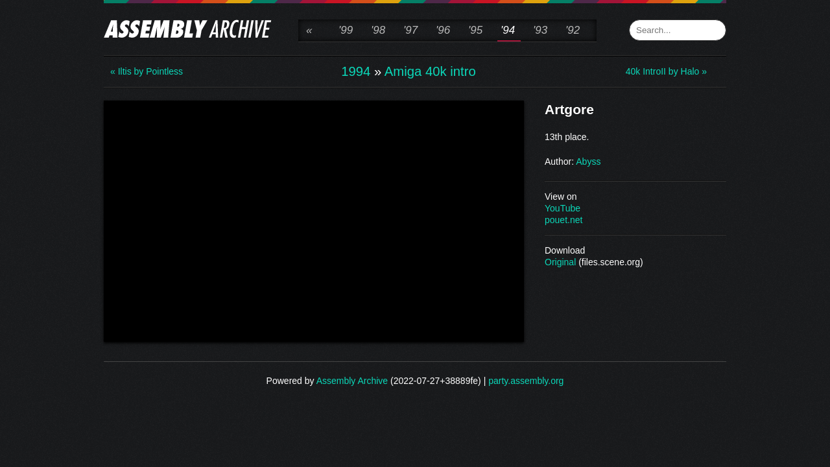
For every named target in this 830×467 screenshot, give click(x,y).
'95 (475, 30)
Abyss (588, 161)
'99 (345, 30)
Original (560, 262)
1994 (355, 71)
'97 (410, 30)
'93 (540, 30)
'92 (572, 30)
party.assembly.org (525, 381)
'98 (378, 30)
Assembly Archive (352, 381)
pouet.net (563, 220)
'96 (443, 30)
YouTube (562, 208)
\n (313, 220)
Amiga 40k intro (430, 71)
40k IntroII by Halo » (666, 71)
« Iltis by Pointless (146, 71)
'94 (508, 30)
